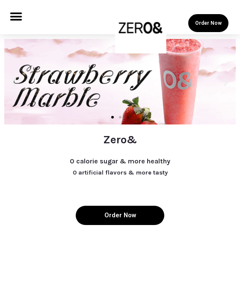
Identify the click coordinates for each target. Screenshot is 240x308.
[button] (16, 16)
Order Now (208, 23)
